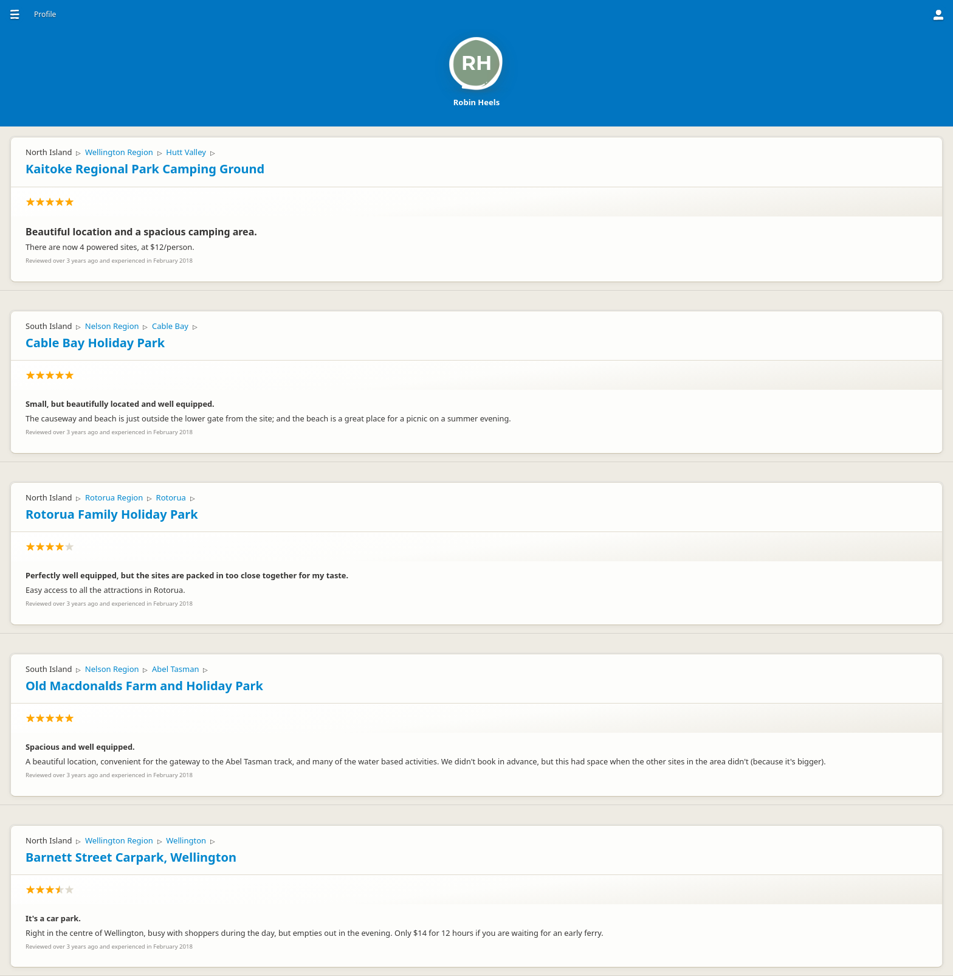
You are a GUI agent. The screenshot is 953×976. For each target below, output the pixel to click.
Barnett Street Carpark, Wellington (131, 857)
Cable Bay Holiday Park (95, 342)
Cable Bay (170, 325)
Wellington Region (119, 152)
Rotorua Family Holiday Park (112, 514)
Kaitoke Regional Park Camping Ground (145, 169)
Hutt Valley (186, 152)
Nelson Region (112, 325)
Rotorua (171, 497)
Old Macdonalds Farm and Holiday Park (144, 685)
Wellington (186, 840)
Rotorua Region (114, 497)
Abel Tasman (175, 668)
